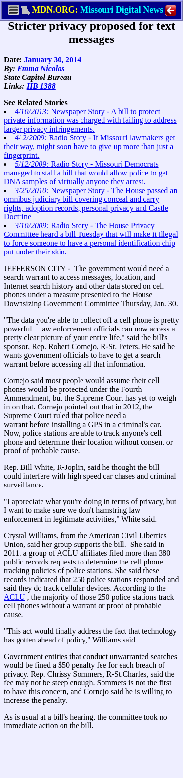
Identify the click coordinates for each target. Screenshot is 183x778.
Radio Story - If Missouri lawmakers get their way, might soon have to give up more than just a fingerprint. (89, 146)
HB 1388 (41, 86)
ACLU (14, 597)
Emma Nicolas (40, 68)
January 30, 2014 (52, 60)
